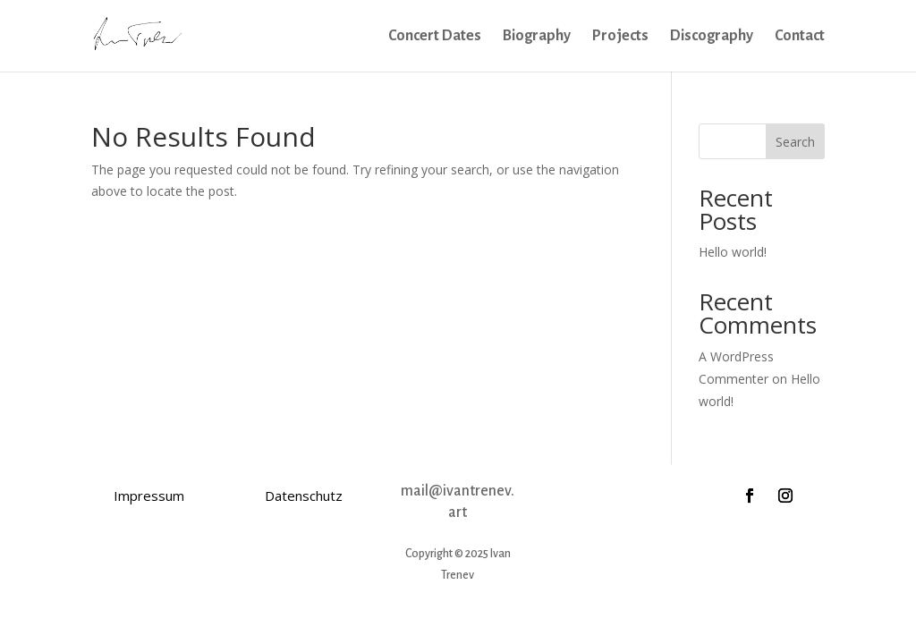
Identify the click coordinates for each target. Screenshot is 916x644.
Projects (620, 37)
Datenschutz (304, 495)
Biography (537, 37)
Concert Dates (434, 37)
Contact (800, 37)
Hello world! (733, 251)
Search (795, 141)
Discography (711, 37)
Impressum (149, 495)
